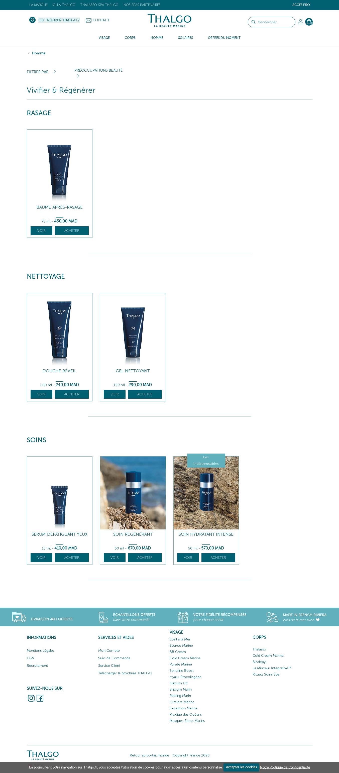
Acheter (71, 231)
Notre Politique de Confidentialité (285, 767)
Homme (38, 53)
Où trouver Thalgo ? (59, 20)
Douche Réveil (59, 371)
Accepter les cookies (241, 767)
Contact (101, 20)
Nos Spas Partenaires (142, 5)
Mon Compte (109, 650)
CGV (30, 658)
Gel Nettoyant (133, 371)
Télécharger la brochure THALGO (125, 673)
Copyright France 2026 (191, 755)
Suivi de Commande (114, 658)
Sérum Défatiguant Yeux (59, 534)
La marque (38, 5)
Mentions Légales (40, 650)
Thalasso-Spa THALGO (99, 5)
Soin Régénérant (133, 534)
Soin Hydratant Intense (206, 534)
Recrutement (37, 666)
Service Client (109, 666)
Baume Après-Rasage (60, 207)
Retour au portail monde (149, 755)
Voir (41, 231)
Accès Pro (301, 5)
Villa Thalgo (64, 5)
